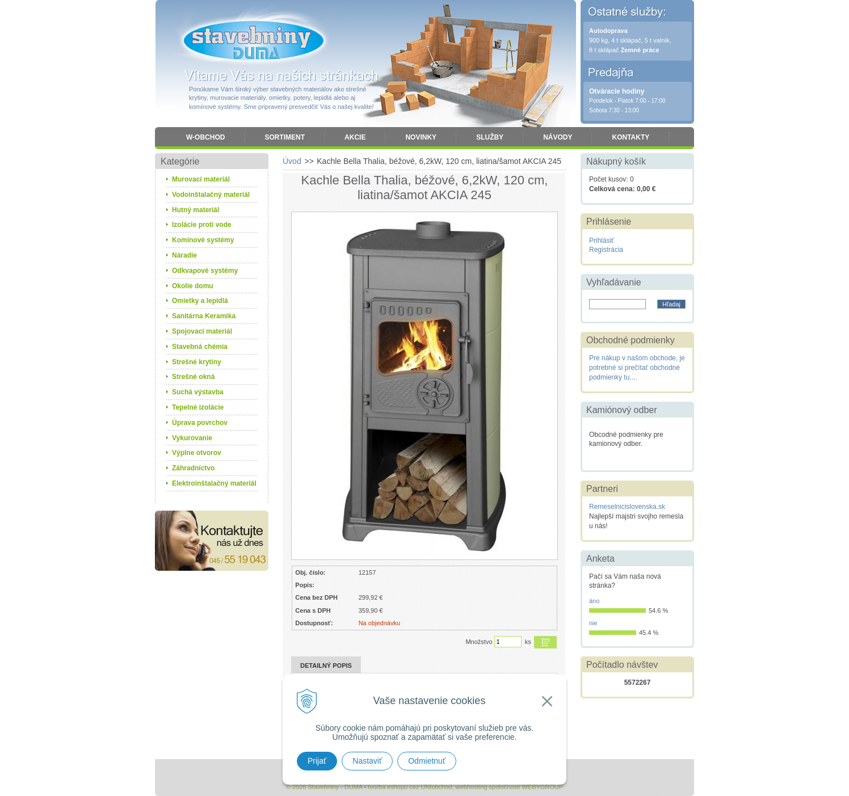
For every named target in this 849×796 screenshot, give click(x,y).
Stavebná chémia (200, 347)
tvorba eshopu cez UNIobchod (410, 787)
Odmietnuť (426, 760)
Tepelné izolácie (198, 407)
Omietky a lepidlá (200, 301)
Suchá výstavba (198, 392)
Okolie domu (192, 286)
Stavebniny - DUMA (253, 41)
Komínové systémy (203, 240)
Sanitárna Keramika (204, 316)
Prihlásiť (601, 241)
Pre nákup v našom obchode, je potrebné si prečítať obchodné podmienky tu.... (637, 367)
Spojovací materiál (202, 331)
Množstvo (478, 641)
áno (594, 600)
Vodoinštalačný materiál (211, 195)
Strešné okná (193, 377)
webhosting (471, 787)
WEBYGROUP (542, 787)
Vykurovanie (192, 438)
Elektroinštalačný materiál (214, 483)
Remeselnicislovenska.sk (627, 507)
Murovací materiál (201, 179)
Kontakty (630, 137)
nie (593, 623)
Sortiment (284, 137)
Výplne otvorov (196, 453)
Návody (557, 137)
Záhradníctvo (193, 468)
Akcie (354, 137)
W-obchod (205, 137)
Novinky (420, 137)
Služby (489, 137)
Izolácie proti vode (202, 225)
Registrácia (606, 250)
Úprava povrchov (200, 423)
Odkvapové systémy (205, 271)
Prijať (317, 760)
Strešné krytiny (196, 362)
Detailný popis (326, 665)
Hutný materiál (195, 210)
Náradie (184, 255)
